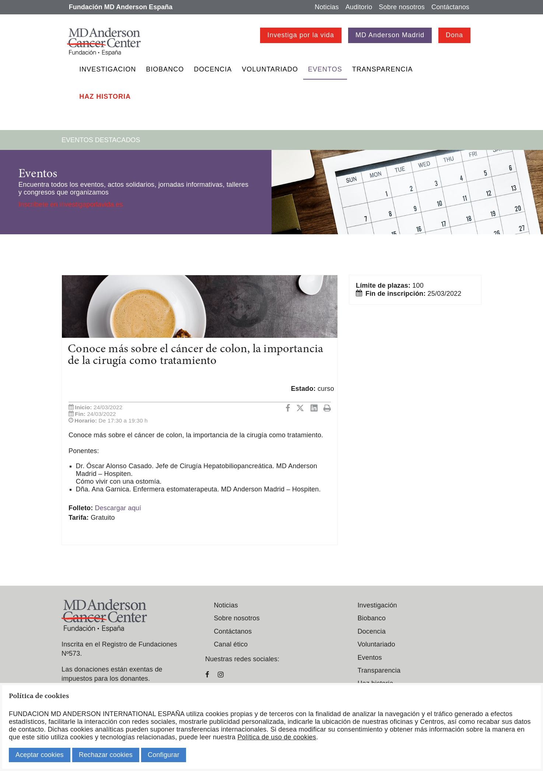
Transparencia (382, 69)
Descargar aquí (118, 508)
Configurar (163, 754)
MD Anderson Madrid (389, 35)
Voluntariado (270, 69)
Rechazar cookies (106, 754)
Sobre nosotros (402, 7)
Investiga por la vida (300, 35)
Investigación (377, 605)
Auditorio (359, 7)
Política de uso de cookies (276, 737)
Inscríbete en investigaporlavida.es (70, 204)
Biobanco (165, 69)
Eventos (325, 69)
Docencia (213, 69)
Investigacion (107, 69)
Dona (454, 35)
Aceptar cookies (39, 754)
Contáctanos (450, 7)
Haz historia (105, 96)
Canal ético (231, 644)
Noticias (327, 7)
